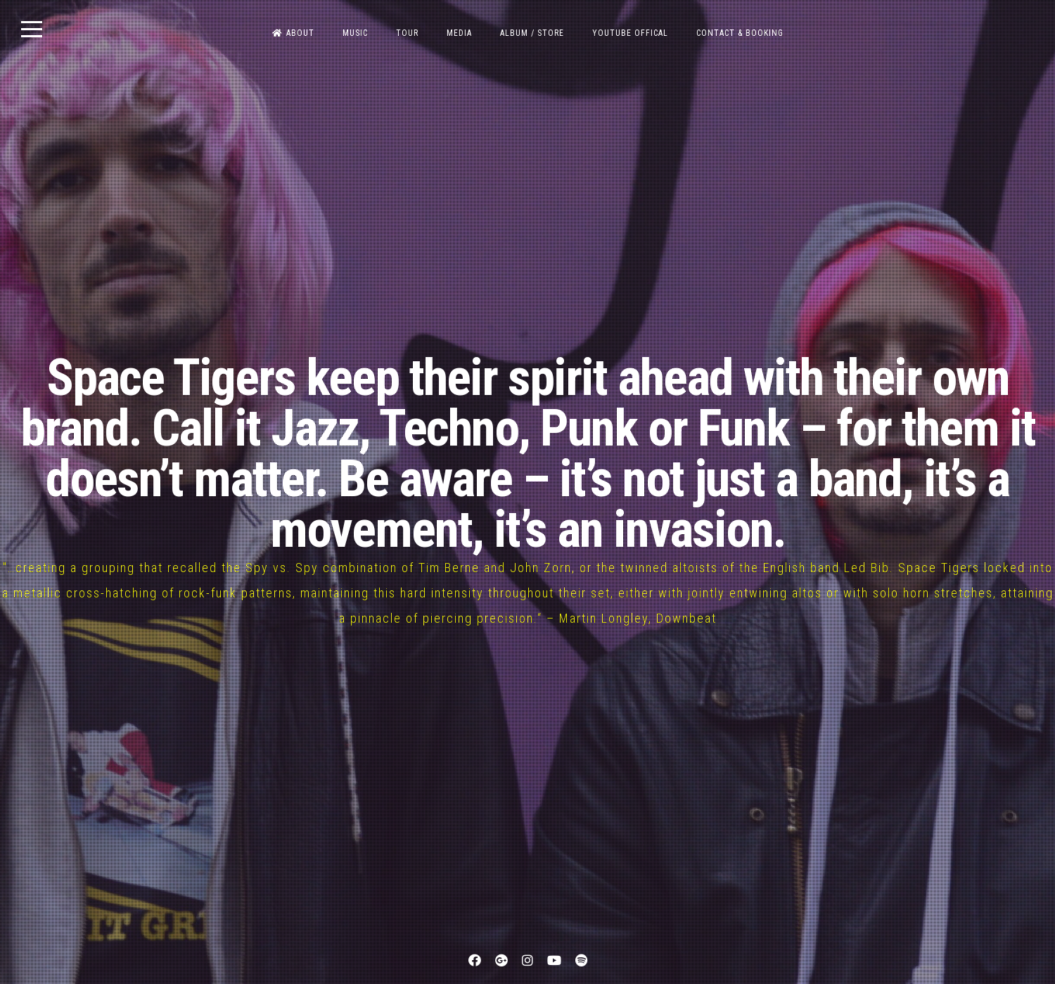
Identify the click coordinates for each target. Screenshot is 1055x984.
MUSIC (355, 33)
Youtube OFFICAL (630, 33)
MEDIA (459, 33)
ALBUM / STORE (532, 33)
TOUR (407, 33)
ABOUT (293, 33)
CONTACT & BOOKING (740, 33)
